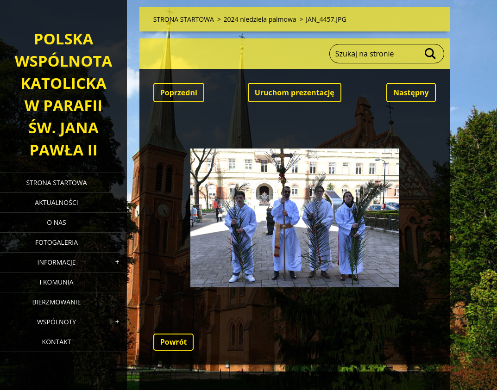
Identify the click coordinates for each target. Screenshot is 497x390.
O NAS (56, 222)
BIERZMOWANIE (56, 301)
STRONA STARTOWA (56, 182)
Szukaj (431, 54)
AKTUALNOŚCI (56, 202)
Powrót (173, 342)
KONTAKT (56, 341)
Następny (411, 92)
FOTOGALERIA (56, 242)
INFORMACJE (56, 262)
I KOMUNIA (56, 282)
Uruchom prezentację (294, 92)
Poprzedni (178, 92)
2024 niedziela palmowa (260, 19)
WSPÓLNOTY (56, 321)
